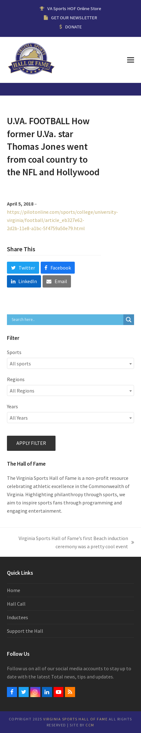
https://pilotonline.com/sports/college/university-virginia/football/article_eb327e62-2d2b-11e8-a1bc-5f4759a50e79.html (62, 220)
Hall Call (16, 604)
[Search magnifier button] (128, 319)
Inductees (17, 617)
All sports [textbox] (20, 363)
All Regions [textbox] (22, 390)
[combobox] (70, 363)
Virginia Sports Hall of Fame (75, 719)
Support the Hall (25, 631)
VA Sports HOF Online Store (74, 8)
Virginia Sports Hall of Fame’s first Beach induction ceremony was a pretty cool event (73, 542)
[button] (130, 59)
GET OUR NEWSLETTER (74, 17)
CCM (89, 725)
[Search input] (66, 319)
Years (12, 406)
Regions (16, 379)
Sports (14, 352)
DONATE (73, 27)
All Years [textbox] (19, 418)
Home (13, 590)
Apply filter (31, 443)
